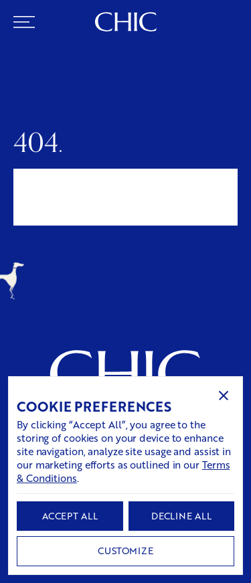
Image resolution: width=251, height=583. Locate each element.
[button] (223, 396)
